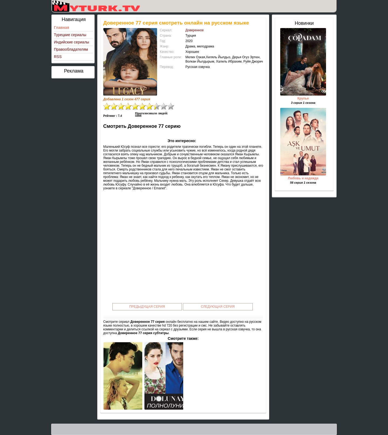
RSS (58, 56)
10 (170, 106)
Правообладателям (71, 49)
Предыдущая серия (147, 307)
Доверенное (194, 30)
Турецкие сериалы (70, 35)
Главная (61, 27)
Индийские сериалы (71, 42)
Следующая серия (218, 307)
